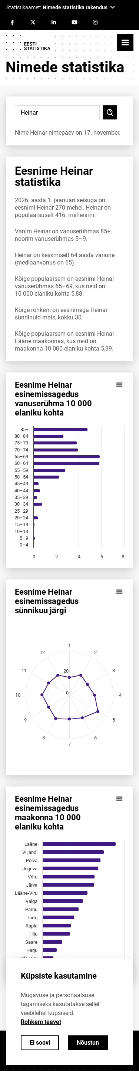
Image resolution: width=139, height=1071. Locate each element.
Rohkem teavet (41, 1021)
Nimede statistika (65, 67)
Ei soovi (40, 1042)
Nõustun (88, 1042)
